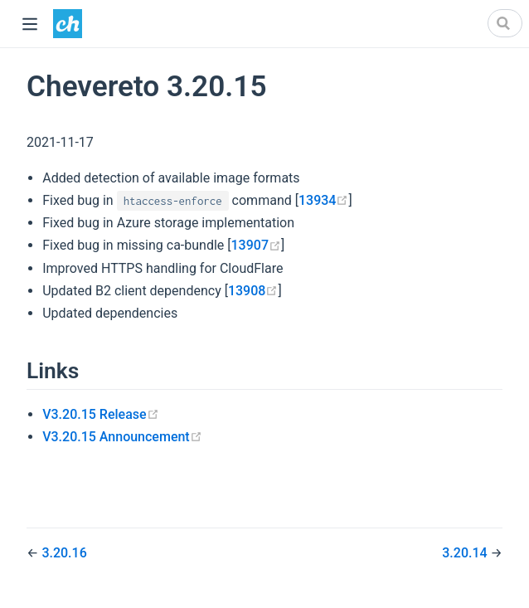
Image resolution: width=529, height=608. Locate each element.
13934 (323, 200)
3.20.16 (63, 553)
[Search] (505, 23)
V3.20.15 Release (100, 414)
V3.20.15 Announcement (122, 437)
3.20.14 (466, 553)
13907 (256, 245)
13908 (253, 291)
